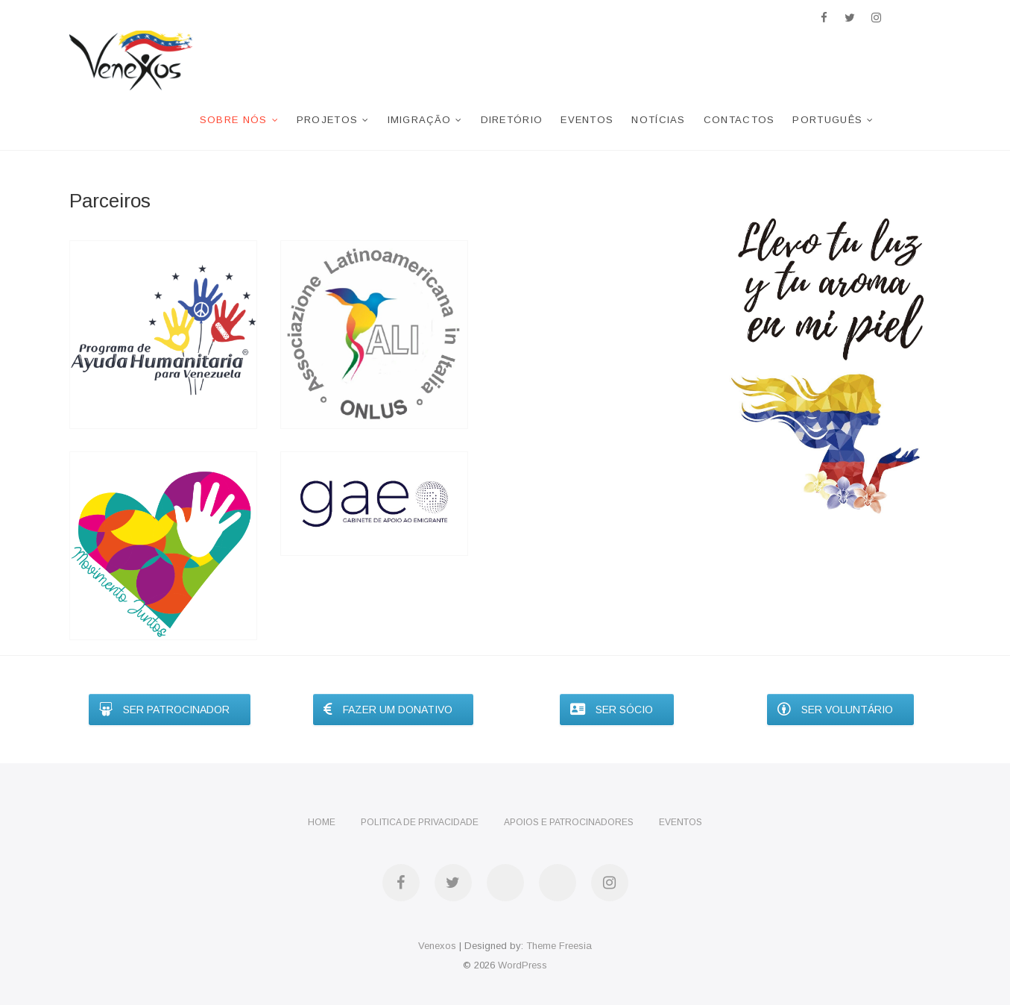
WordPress (522, 965)
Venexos (437, 945)
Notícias (658, 119)
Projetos (327, 119)
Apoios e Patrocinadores (569, 822)
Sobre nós (234, 119)
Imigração (420, 119)
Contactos (739, 119)
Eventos (587, 119)
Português (827, 119)
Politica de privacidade (420, 822)
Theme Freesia (559, 945)
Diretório (512, 119)
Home (321, 822)
